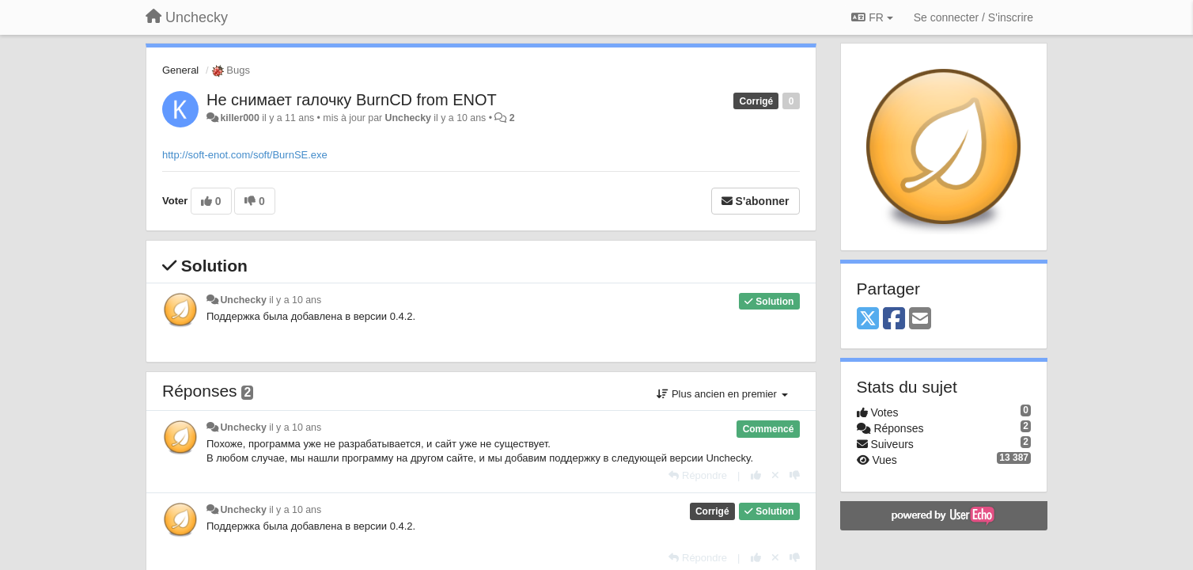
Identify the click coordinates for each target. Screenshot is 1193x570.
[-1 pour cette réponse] (795, 475)
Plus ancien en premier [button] (722, 394)
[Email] (920, 319)
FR (871, 17)
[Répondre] (697, 475)
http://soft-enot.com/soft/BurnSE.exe (245, 155)
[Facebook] (894, 319)
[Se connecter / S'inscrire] (973, 17)
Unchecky (408, 118)
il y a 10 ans (295, 300)
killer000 (239, 118)
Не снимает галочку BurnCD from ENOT (351, 99)
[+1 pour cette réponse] (756, 475)
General (180, 70)
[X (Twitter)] (868, 319)
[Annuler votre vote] (775, 475)
